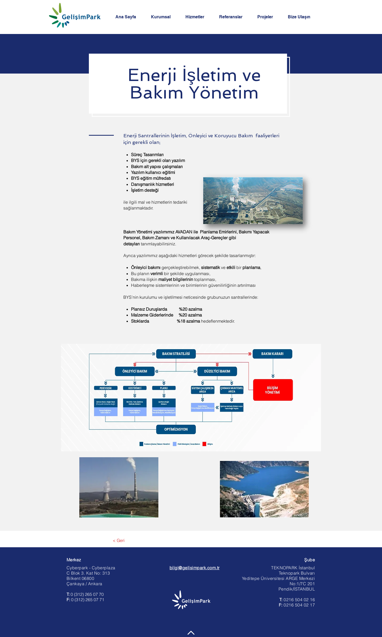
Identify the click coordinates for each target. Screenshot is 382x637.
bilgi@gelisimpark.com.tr (195, 567)
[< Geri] (119, 540)
